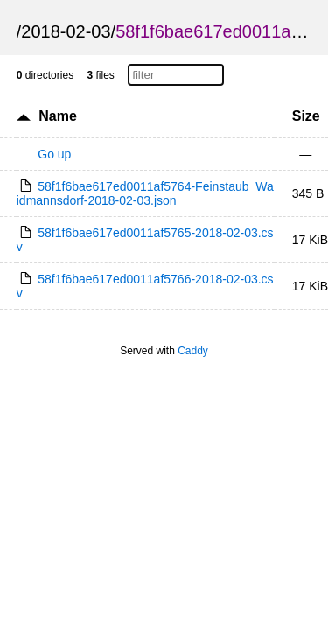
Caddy (193, 351)
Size (306, 115)
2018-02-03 (65, 31)
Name (57, 115)
